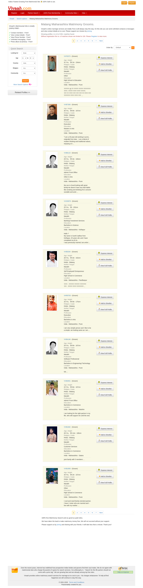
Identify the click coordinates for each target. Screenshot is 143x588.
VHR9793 (67, 295)
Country (15, 63)
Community (14, 73)
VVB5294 (67, 252)
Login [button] (124, 3)
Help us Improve (123, 572)
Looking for (14, 53)
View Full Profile (105, 70)
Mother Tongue (69, 69)
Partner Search (34, 13)
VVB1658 (67, 468)
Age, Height (68, 60)
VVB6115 (67, 153)
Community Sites (72, 13)
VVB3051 (67, 381)
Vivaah (11, 19)
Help (84, 13)
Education (67, 78)
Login (22, 13)
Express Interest (105, 57)
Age (17, 58)
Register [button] (132, 3)
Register (14, 13)
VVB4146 (67, 339)
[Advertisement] (22, 139)
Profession (67, 73)
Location (67, 82)
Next (101, 41)
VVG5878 (67, 201)
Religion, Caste (69, 65)
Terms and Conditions (76, 582)
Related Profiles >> (22, 92)
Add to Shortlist (105, 64)
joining (89, 31)
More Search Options (21, 84)
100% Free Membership (52, 13)
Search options (22, 19)
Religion (15, 68)
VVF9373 (67, 56)
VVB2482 (67, 427)
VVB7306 (67, 104)
